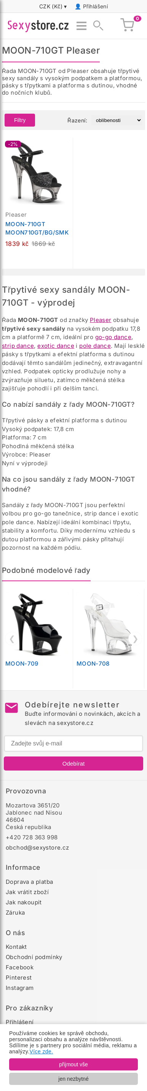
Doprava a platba (29, 881)
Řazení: (77, 120)
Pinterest (19, 977)
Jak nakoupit (24, 902)
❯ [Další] (135, 638)
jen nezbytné (73, 1079)
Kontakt (16, 946)
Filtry (20, 120)
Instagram (20, 987)
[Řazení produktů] (116, 120)
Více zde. (41, 1051)
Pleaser (101, 319)
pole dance (95, 345)
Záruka (15, 912)
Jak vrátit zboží (27, 892)
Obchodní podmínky (34, 957)
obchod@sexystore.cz (37, 847)
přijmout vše (73, 1064)
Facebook (20, 967)
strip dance (18, 345)
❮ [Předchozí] (12, 638)
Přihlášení (95, 6)
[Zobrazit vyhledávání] (95, 26)
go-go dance (113, 337)
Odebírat (73, 763)
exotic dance (55, 345)
